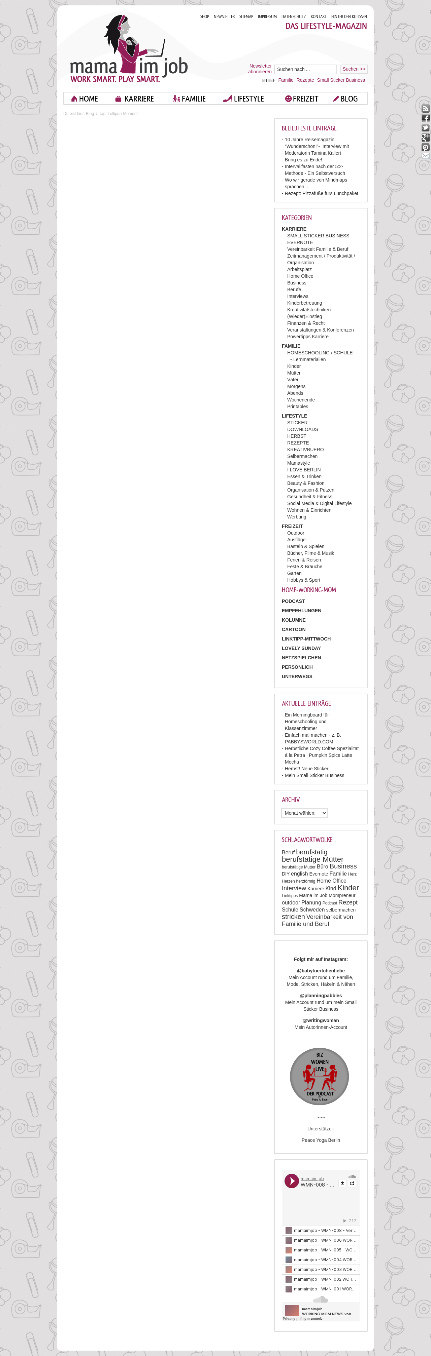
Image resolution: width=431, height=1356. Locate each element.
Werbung (296, 516)
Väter (292, 379)
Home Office (300, 276)
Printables (297, 406)
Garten (294, 573)
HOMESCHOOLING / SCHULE (320, 352)
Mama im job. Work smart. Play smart (129, 48)
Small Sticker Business (341, 80)
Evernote (318, 874)
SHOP (204, 17)
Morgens (296, 386)
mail (426, 157)
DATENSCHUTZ (293, 17)
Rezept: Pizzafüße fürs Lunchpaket (321, 193)
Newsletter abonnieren (260, 68)
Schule (290, 910)
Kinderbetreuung (304, 303)
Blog (90, 113)
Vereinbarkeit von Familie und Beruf (317, 920)
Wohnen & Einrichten (309, 510)
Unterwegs (297, 676)
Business (296, 282)
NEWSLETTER (224, 17)
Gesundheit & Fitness (309, 496)
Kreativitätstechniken (309, 309)
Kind (331, 888)
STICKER (297, 422)
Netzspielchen (301, 657)
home (88, 99)
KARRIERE (139, 99)
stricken (293, 916)
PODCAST (293, 601)
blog (349, 99)
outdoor (291, 902)
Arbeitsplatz (299, 269)
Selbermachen (302, 456)
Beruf (288, 852)
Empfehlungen (301, 610)
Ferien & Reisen (304, 560)
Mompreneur (342, 895)
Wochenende (301, 399)
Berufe (294, 289)
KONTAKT (319, 17)
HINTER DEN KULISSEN (349, 17)
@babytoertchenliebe (321, 970)
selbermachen (341, 910)
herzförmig (306, 881)
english (299, 874)
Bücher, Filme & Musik (310, 553)
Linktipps (290, 895)
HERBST (296, 436)
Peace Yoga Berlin (321, 1140)
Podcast (330, 903)
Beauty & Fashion (306, 483)
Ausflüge (296, 539)
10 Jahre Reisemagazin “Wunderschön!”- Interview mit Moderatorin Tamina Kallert (317, 146)
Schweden (312, 910)
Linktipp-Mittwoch (306, 639)
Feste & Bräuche (304, 566)
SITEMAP (246, 17)
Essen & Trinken (304, 476)
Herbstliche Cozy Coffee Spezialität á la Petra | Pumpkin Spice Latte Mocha (322, 755)
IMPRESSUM (267, 17)
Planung (311, 902)
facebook (426, 118)
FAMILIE (194, 99)
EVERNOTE (300, 242)
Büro (322, 866)
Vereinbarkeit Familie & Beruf (317, 249)
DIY (286, 874)
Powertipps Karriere (308, 336)
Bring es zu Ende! (303, 159)
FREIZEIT (306, 99)
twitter (426, 128)
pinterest (426, 147)
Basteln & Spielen (306, 546)
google (426, 137)
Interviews (297, 296)
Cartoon (294, 629)
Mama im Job (313, 895)
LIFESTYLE (249, 99)
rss (426, 108)
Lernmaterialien (309, 359)
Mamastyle (298, 463)
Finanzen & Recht (306, 323)
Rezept (348, 902)
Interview (294, 888)
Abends (295, 393)
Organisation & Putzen (310, 490)
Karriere (315, 888)
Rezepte (305, 80)
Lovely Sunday (301, 648)
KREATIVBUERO (305, 449)
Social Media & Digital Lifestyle (319, 503)
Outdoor (295, 533)
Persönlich (297, 667)
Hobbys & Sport (303, 580)
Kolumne (294, 620)
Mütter (294, 373)
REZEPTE (298, 442)
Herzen (288, 881)
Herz (352, 874)
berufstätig (311, 852)
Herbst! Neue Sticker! (307, 768)
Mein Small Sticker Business (314, 775)
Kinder (294, 366)
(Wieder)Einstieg (304, 316)
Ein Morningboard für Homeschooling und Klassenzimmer (307, 721)
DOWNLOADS (302, 429)
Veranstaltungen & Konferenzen (320, 330)
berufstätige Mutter (299, 867)
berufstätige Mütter (312, 859)
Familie (286, 80)
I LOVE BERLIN (304, 469)
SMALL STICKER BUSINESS (318, 235)
